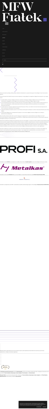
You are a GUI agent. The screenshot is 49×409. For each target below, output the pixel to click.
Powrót (3, 70)
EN (2, 62)
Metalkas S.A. (11, 174)
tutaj (41, 405)
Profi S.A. (8, 161)
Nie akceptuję (39, 406)
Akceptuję (44, 406)
